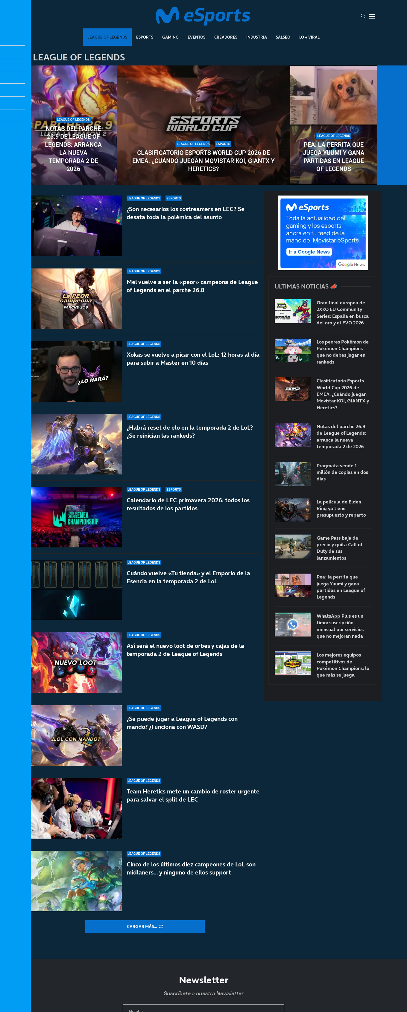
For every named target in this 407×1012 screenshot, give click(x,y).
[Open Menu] (372, 16)
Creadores (225, 37)
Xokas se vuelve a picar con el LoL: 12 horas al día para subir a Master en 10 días (193, 358)
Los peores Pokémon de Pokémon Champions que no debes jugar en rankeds (343, 351)
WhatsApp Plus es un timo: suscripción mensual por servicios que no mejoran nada (340, 626)
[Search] (363, 16)
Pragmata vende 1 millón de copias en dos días (342, 472)
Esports (144, 37)
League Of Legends (107, 37)
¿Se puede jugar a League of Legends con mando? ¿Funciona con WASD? (182, 734)
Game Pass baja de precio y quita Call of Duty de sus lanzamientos (339, 548)
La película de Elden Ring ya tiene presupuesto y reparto (341, 508)
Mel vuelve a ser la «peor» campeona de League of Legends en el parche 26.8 (192, 286)
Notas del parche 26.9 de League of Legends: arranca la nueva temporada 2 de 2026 (73, 149)
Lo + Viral (309, 37)
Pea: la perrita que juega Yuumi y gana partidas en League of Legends (333, 157)
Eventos (196, 37)
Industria (256, 37)
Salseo (283, 37)
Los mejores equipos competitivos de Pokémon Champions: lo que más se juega (343, 664)
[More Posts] (145, 926)
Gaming (170, 37)
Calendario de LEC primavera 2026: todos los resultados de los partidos (188, 504)
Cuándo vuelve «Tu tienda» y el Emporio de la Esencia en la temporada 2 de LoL (188, 577)
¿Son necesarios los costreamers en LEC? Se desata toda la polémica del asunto (185, 213)
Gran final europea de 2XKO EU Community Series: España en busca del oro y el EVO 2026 (343, 312)
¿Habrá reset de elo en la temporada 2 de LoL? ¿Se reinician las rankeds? (190, 431)
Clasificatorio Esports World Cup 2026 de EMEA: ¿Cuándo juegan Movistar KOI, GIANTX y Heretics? (203, 161)
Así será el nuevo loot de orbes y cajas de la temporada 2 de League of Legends (185, 653)
